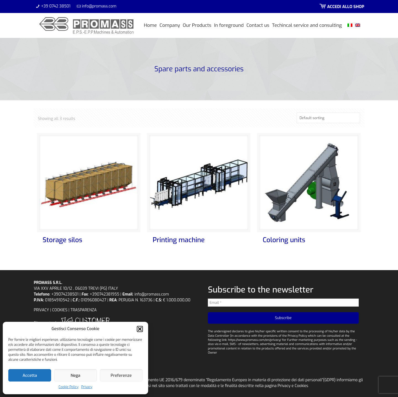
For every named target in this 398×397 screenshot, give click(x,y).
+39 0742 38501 (55, 6)
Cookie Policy (68, 387)
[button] (140, 329)
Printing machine (179, 240)
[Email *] (283, 303)
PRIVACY (41, 310)
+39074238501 (64, 294)
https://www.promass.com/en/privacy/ (254, 340)
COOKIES (59, 310)
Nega (75, 375)
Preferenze (121, 375)
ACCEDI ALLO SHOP (341, 6)
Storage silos (62, 240)
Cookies (301, 385)
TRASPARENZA (83, 310)
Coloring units (284, 240)
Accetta (30, 375)
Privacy (86, 387)
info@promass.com (99, 6)
